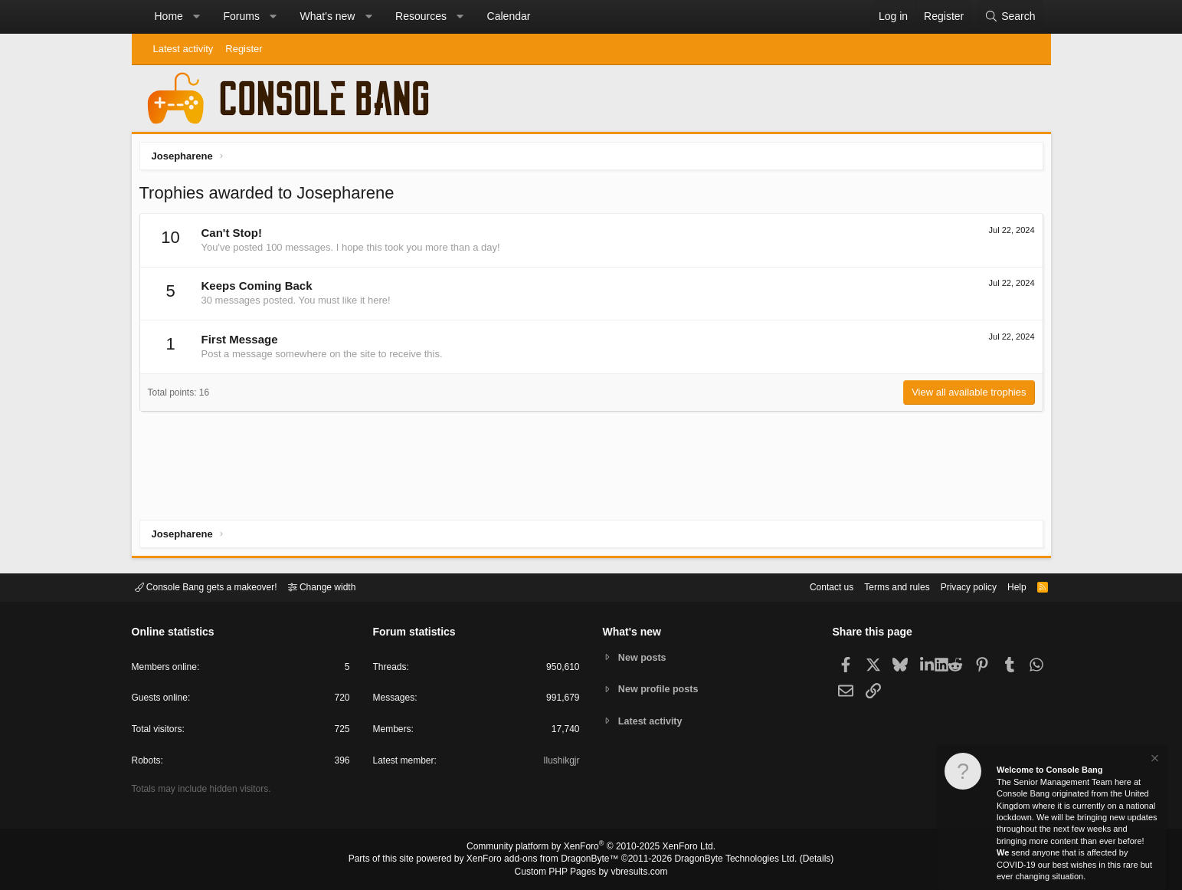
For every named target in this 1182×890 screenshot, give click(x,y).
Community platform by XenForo (591, 848)
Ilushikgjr (559, 763)
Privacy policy (955, 586)
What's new (327, 16)
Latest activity (183, 48)
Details (798, 860)
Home (169, 16)
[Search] (1010, 17)
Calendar (509, 16)
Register (243, 48)
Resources (421, 16)
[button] (196, 17)
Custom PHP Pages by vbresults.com (591, 872)
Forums (241, 16)
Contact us (808, 586)
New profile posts (660, 689)
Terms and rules (878, 586)
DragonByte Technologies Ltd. (723, 860)
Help (1007, 586)
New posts (644, 656)
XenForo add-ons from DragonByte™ (546, 860)
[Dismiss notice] (1154, 760)
